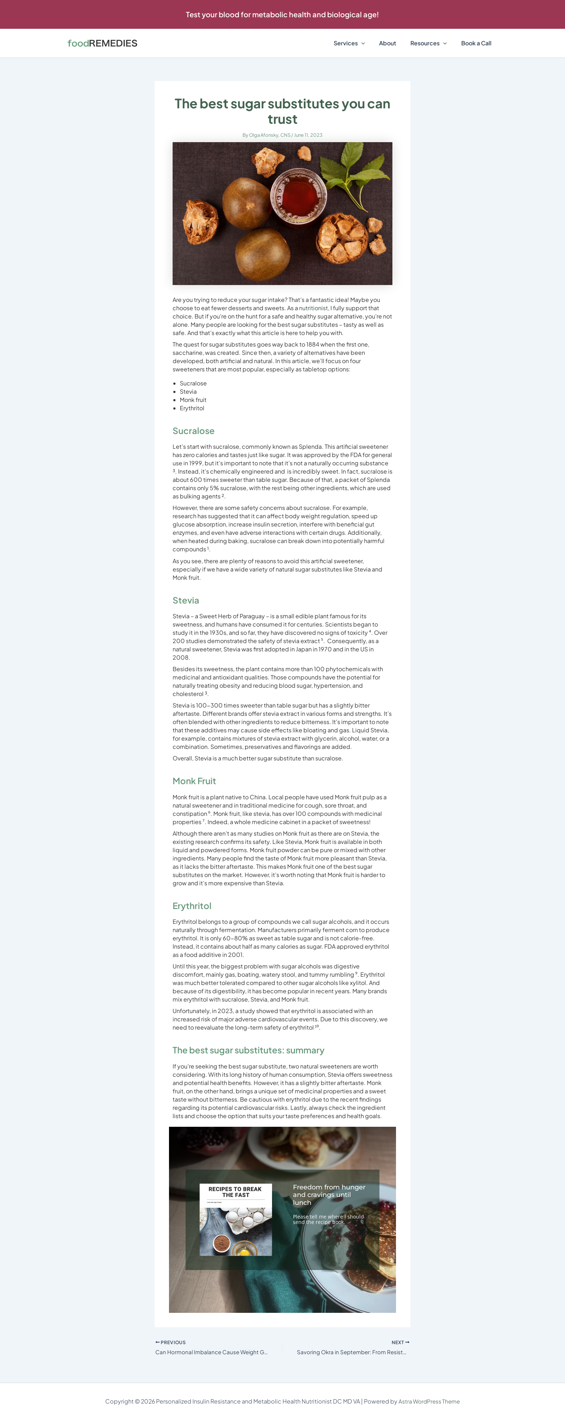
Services (359, 43)
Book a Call (478, 43)
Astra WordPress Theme (429, 1401)
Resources (433, 43)
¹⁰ (317, 1027)
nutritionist (313, 308)
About (394, 43)
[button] (282, 14)
